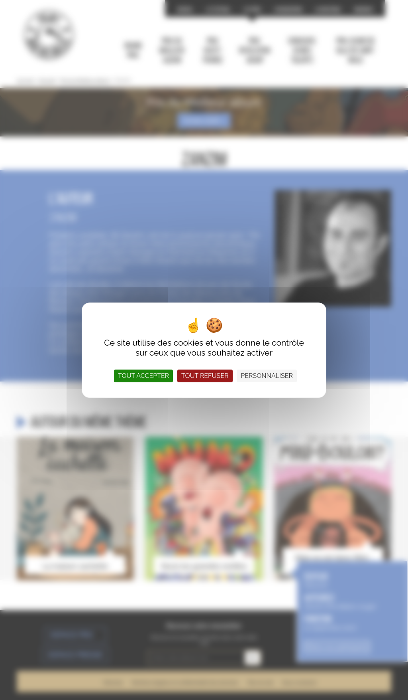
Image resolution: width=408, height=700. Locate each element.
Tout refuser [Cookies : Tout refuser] (204, 376)
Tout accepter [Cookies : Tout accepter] (143, 376)
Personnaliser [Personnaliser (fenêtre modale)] (267, 376)
